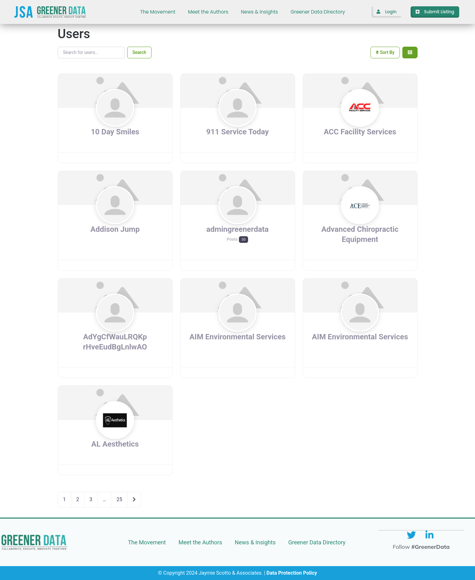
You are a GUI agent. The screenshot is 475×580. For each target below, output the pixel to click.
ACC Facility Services (360, 131)
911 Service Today (237, 131)
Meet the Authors (208, 12)
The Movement (157, 12)
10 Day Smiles (115, 131)
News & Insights (259, 12)
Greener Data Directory (318, 12)
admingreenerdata (237, 229)
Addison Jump (115, 229)
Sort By (385, 52)
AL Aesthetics (115, 444)
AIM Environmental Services (237, 336)
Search (139, 52)
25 (119, 499)
